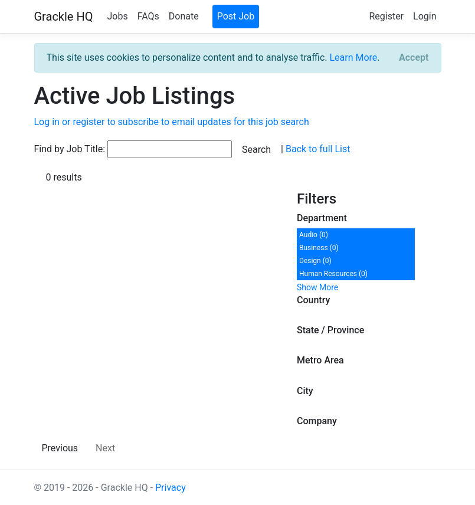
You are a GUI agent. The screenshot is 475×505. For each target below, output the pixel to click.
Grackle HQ (63, 16)
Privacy (170, 487)
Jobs (117, 16)
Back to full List (318, 149)
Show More (317, 287)
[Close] (413, 58)
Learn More (353, 57)
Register (386, 16)
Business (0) (319, 248)
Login (424, 16)
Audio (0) (313, 235)
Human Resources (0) (333, 274)
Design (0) (315, 261)
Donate (184, 16)
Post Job (236, 16)
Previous (60, 448)
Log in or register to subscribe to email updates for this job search (171, 121)
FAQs (148, 16)
